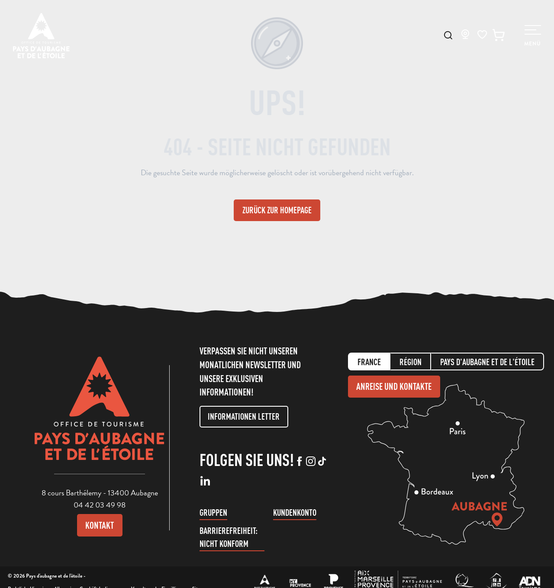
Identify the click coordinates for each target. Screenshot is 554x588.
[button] (448, 35)
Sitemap (200, 576)
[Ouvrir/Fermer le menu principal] (532, 36)
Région (410, 356)
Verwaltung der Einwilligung (158, 576)
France (369, 356)
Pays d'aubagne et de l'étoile (487, 356)
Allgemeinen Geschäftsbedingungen (89, 576)
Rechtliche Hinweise (28, 576)
